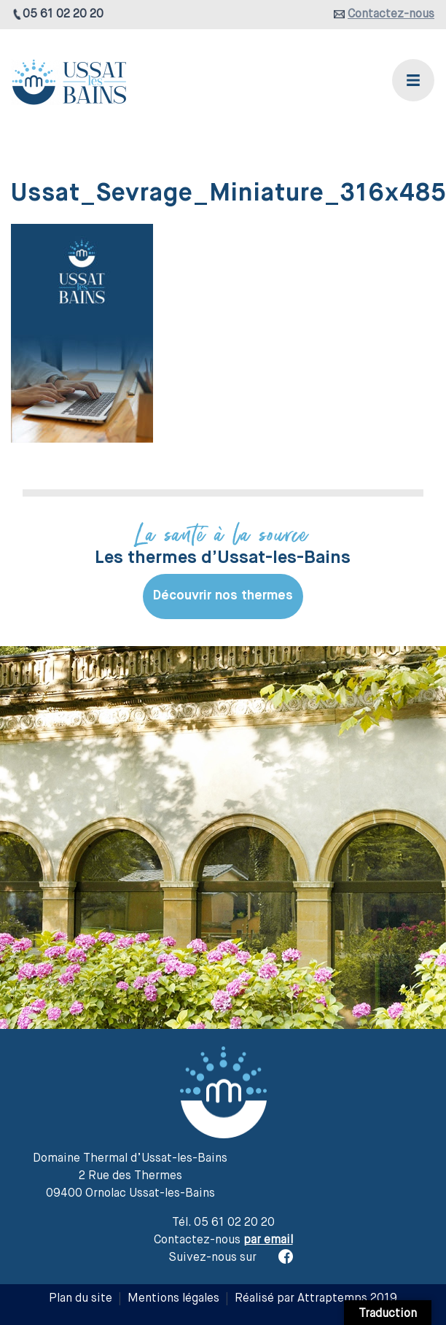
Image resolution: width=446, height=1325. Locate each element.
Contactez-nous (391, 14)
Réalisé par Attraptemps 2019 (316, 1299)
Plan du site (80, 1299)
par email (268, 1240)
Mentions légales (173, 1299)
